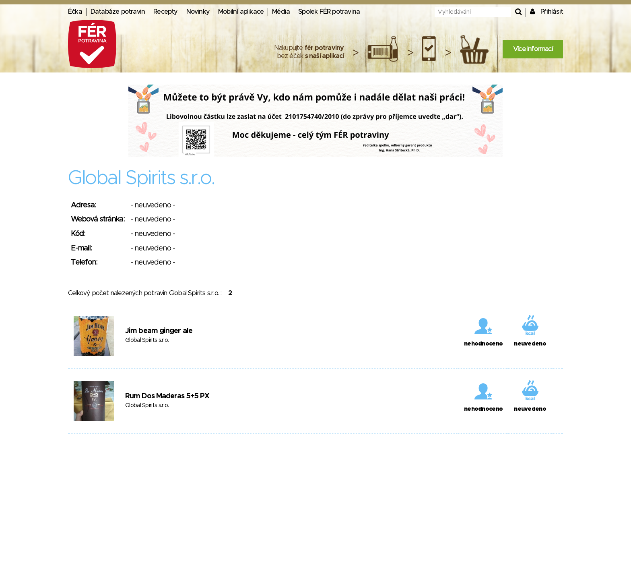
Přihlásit (551, 11)
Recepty (165, 11)
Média (281, 11)
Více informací (533, 49)
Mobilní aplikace (241, 11)
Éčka (75, 11)
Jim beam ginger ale (158, 331)
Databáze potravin (118, 11)
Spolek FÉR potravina (329, 11)
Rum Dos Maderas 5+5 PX (167, 396)
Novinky (198, 11)
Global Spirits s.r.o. (147, 340)
